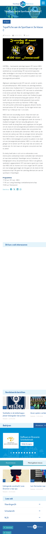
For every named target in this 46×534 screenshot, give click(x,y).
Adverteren (8, 527)
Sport (6, 22)
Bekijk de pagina (27, 444)
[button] (11, 453)
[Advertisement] (23, 218)
